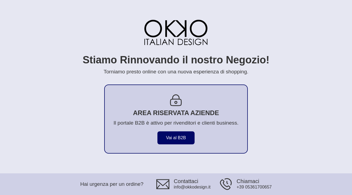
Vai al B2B (176, 137)
